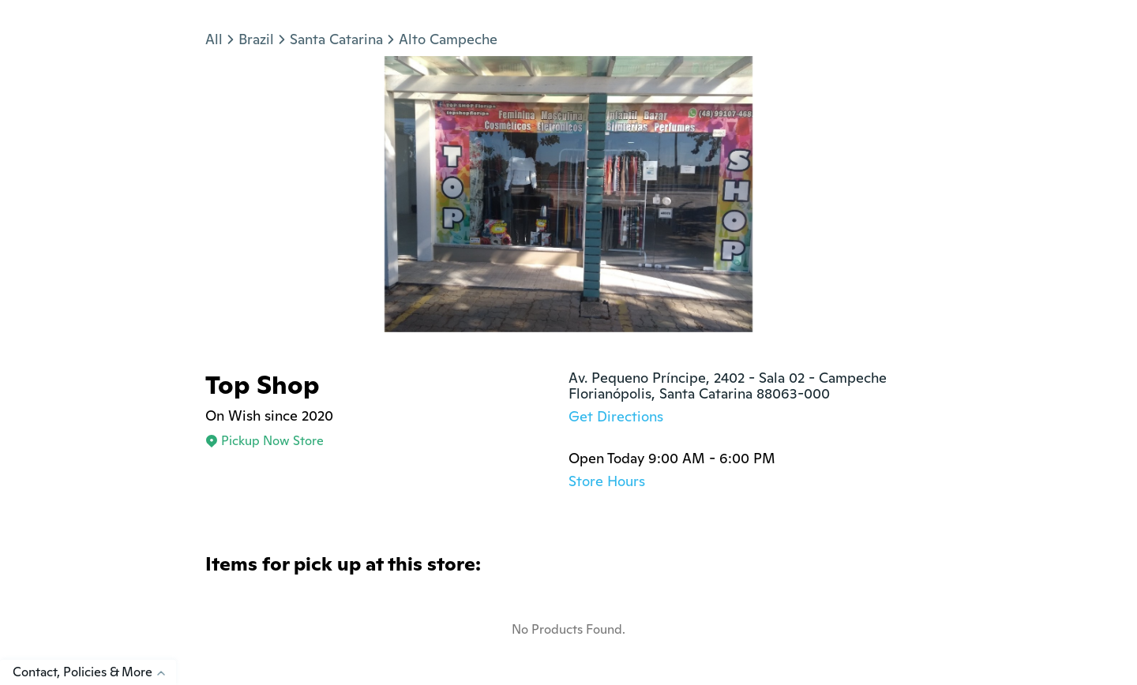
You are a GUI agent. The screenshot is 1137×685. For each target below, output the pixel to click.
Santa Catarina (336, 39)
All (214, 39)
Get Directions (615, 416)
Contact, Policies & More (94, 672)
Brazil (256, 39)
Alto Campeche (448, 39)
